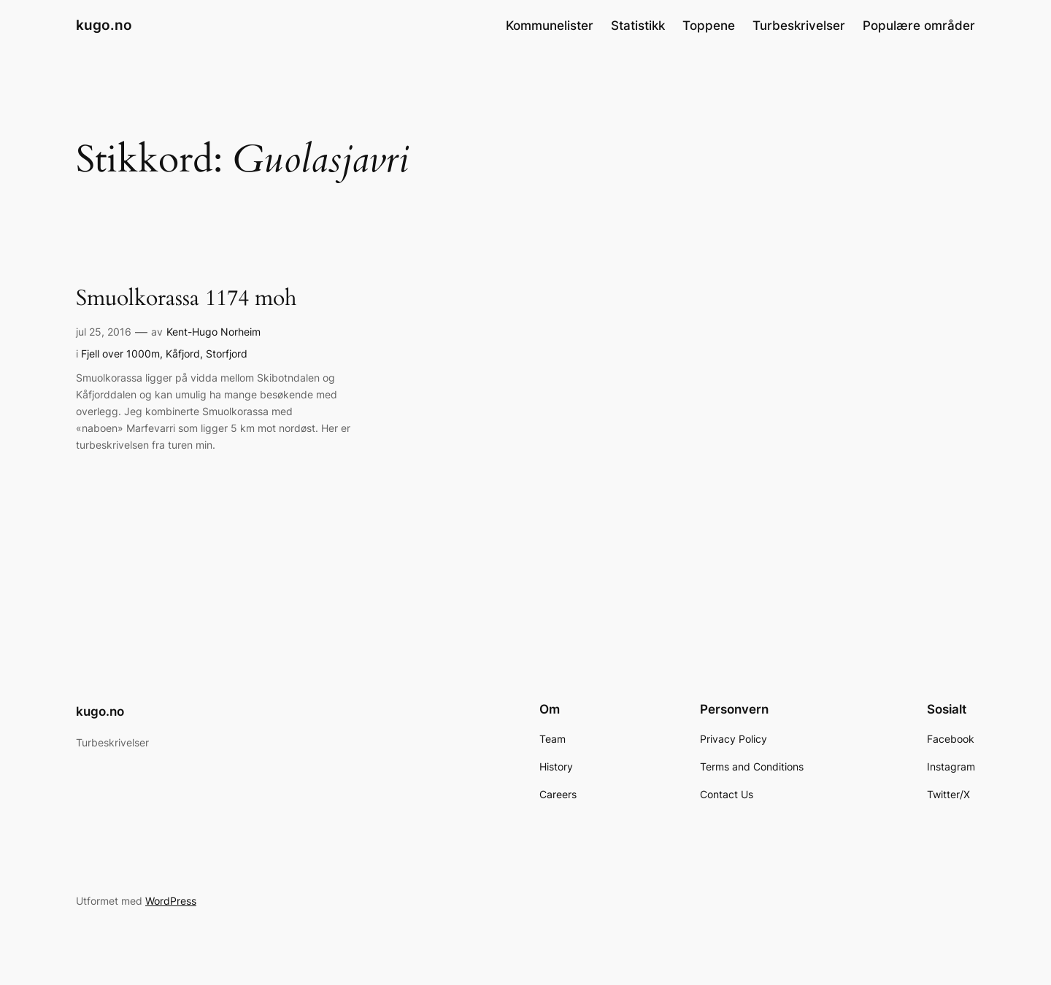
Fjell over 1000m (120, 353)
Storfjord (226, 353)
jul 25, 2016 (103, 331)
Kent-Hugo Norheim (213, 331)
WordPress (170, 901)
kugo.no (104, 25)
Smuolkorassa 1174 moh (186, 299)
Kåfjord (183, 353)
